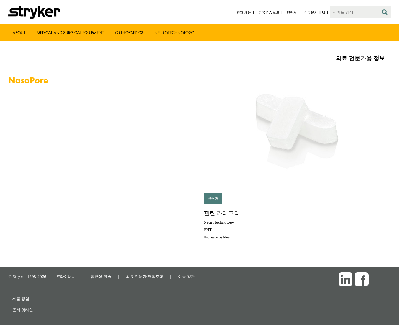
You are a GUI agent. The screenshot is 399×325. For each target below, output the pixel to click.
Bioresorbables (217, 237)
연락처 (213, 198)
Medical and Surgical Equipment (70, 32)
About (18, 32)
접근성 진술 (101, 276)
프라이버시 (66, 276)
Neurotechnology (174, 32)
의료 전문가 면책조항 (144, 276)
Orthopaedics (129, 32)
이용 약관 (186, 276)
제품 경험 (20, 298)
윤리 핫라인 (22, 309)
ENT (208, 229)
